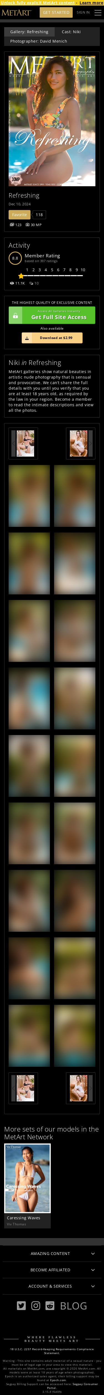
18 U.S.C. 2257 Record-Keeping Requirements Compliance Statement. (52, 1351)
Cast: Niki (71, 31)
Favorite (19, 214)
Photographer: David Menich (38, 41)
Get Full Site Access (50, 315)
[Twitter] (21, 1306)
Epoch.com (58, 1380)
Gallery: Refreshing (29, 31)
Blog (73, 1306)
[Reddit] (49, 1306)
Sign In (83, 12)
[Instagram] (35, 1306)
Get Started (56, 12)
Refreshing (24, 195)
